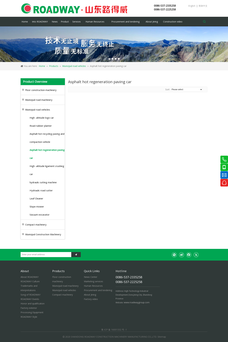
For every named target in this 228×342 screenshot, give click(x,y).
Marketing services (93, 281)
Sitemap (162, 336)
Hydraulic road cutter (41, 190)
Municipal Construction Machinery (43, 234)
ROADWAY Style (29, 316)
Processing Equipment (32, 312)
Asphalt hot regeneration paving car (47, 154)
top (221, 328)
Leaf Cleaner (36, 198)
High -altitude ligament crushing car (47, 170)
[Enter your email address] (45, 254)
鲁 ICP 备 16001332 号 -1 (114, 329)
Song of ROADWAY (30, 294)
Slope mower (37, 206)
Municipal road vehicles (37, 109)
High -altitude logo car (42, 117)
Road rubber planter (41, 125)
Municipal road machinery (38, 99)
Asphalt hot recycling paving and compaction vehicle (47, 137)
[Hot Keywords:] (204, 22)
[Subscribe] (76, 254)
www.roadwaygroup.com (136, 302)
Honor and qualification (32, 303)
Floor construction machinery (41, 90)
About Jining (90, 294)
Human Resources (93, 285)
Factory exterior (29, 307)
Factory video (91, 299)
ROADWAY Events (30, 299)
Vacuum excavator (40, 214)
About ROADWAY (29, 276)
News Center (90, 276)
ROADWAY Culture (30, 281)
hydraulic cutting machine (43, 182)
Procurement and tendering (98, 290)
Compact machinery (36, 224)
